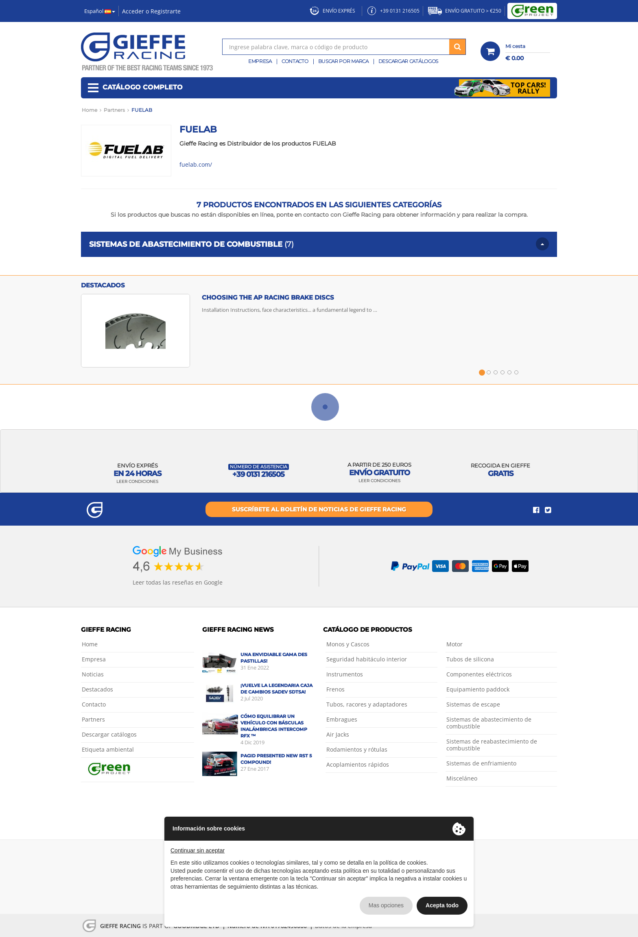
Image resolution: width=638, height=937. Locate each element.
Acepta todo (442, 905)
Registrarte (166, 11)
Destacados (97, 689)
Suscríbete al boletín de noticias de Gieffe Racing (319, 509)
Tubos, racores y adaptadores (366, 704)
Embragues (341, 719)
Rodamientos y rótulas (356, 749)
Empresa (260, 61)
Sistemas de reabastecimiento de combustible (491, 744)
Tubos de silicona (470, 659)
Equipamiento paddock (477, 689)
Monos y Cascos (347, 644)
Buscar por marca (343, 61)
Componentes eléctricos (479, 674)
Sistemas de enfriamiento (481, 763)
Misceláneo (461, 778)
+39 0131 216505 (393, 10)
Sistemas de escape (473, 704)
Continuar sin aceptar (197, 850)
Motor (454, 644)
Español (99, 11)
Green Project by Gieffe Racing (532, 11)
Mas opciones (386, 905)
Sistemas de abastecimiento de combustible (488, 722)
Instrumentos (344, 674)
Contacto (295, 61)
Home (90, 644)
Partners (93, 719)
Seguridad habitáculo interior (366, 659)
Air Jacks (337, 734)
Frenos (335, 689)
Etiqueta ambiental (108, 749)
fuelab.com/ (195, 164)
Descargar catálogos (408, 61)
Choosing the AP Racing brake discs (268, 297)
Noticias (93, 674)
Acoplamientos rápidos (357, 764)
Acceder (133, 11)
